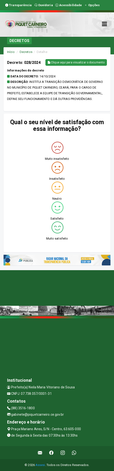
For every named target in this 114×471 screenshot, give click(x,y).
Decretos (26, 52)
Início (11, 52)
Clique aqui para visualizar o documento (76, 62)
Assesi (40, 465)
